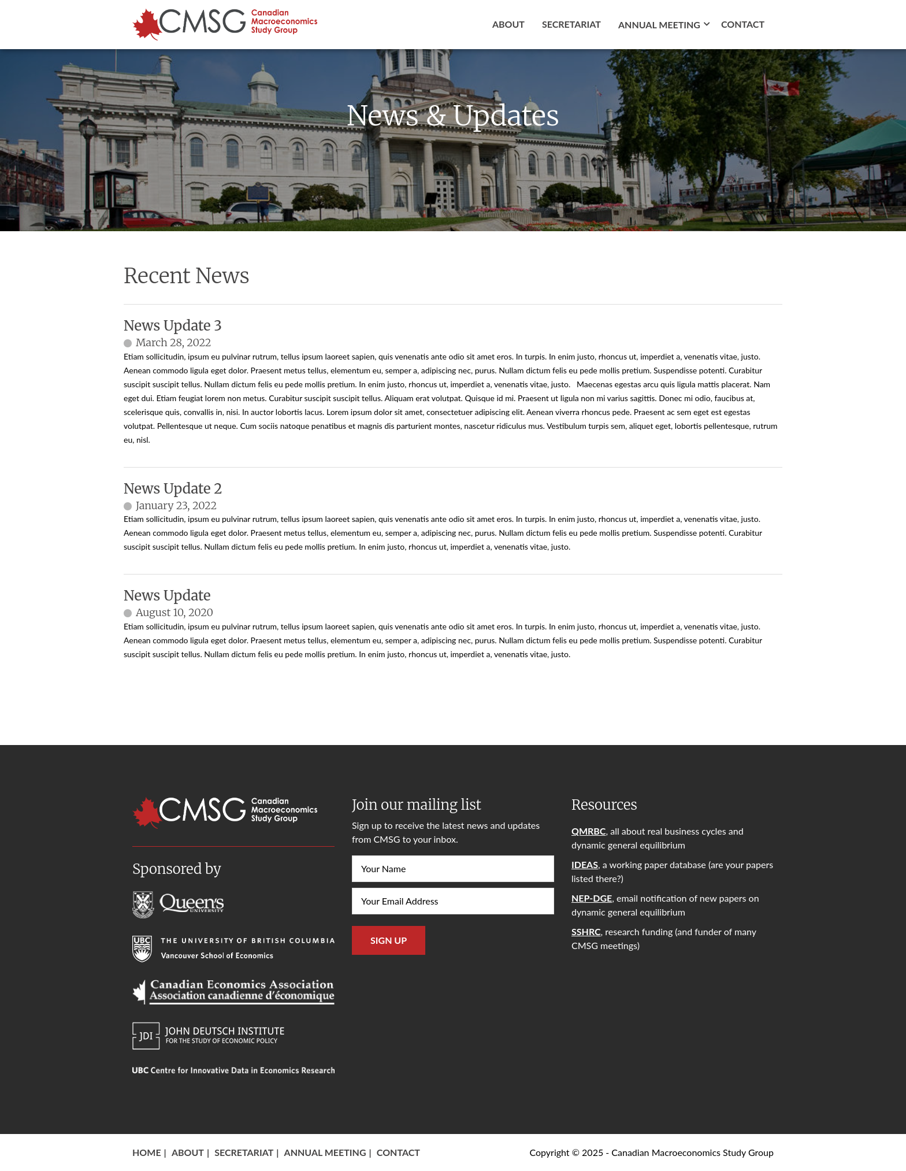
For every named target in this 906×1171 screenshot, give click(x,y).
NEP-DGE (591, 897)
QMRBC (588, 830)
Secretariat (571, 23)
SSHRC (586, 931)
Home (146, 1152)
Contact (742, 23)
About (508, 23)
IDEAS (584, 864)
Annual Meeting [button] (659, 24)
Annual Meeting (325, 1152)
